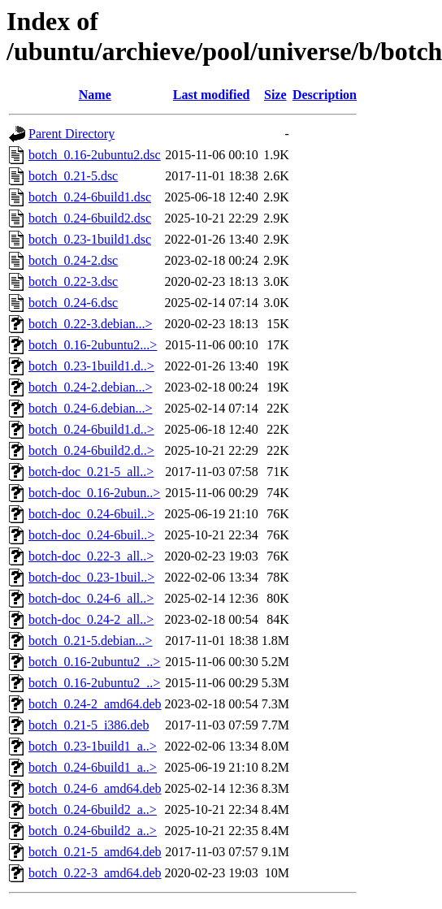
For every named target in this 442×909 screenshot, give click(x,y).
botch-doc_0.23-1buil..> (91, 577)
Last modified (211, 95)
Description (324, 95)
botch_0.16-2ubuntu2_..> (94, 662)
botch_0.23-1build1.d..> (91, 366)
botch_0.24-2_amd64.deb (95, 704)
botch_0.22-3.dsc (73, 281)
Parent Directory (71, 134)
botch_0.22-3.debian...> (90, 324)
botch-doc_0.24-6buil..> (91, 514)
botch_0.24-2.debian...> (90, 387)
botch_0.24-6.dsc (73, 302)
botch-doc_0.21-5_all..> (91, 471)
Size (275, 95)
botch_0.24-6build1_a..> (92, 767)
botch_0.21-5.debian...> (90, 640)
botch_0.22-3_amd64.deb (95, 873)
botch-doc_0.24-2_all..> (91, 619)
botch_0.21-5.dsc (73, 176)
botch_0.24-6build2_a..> (92, 809)
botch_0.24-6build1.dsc (89, 197)
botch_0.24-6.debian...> (90, 408)
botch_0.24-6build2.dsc (89, 218)
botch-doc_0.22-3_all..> (91, 556)
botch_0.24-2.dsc (73, 260)
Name (95, 95)
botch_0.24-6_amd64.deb (95, 788)
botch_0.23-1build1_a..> (92, 746)
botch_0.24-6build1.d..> (91, 429)
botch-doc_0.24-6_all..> (91, 598)
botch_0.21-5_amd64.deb (95, 852)
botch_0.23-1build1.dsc (89, 239)
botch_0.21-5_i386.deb (88, 725)
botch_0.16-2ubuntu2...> (92, 345)
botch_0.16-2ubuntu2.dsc (94, 155)
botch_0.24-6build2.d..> (91, 450)
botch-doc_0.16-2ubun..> (94, 493)
